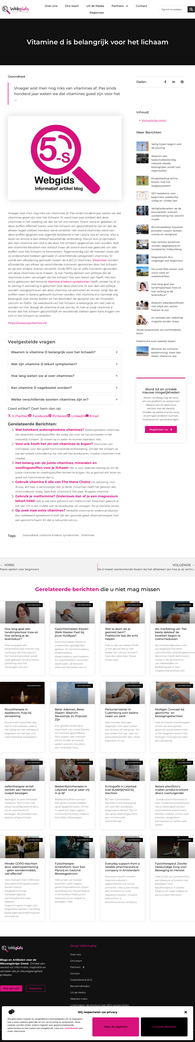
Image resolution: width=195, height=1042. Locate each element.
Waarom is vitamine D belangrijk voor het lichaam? (64, 352)
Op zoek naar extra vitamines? (40, 510)
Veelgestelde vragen (154, 120)
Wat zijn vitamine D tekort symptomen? (64, 364)
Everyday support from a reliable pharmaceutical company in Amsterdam (122, 867)
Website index (79, 998)
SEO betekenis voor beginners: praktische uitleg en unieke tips (164, 197)
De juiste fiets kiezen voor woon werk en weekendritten (167, 272)
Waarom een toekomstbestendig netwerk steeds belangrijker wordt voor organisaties (165, 163)
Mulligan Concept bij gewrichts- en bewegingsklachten (169, 713)
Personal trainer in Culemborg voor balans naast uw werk (121, 713)
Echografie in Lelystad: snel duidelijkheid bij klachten (121, 790)
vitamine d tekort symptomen (68, 281)
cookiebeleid (71, 1028)
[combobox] (173, 9)
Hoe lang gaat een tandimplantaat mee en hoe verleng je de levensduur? (21, 634)
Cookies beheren (164, 1026)
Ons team (72, 6)
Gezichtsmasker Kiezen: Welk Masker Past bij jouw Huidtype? (72, 632)
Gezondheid (16, 76)
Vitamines (99, 260)
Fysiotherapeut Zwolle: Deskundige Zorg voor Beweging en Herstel (171, 867)
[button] (186, 1012)
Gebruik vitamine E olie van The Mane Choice (53, 482)
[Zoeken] (191, 9)
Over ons (51, 6)
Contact (141, 6)
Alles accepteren (115, 1026)
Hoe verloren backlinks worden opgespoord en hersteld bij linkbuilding (166, 245)
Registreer (97, 12)
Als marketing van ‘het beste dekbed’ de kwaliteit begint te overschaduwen (171, 634)
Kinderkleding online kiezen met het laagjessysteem (164, 182)
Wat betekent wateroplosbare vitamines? (49, 430)
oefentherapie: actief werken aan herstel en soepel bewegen (20, 790)
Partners (120, 6)
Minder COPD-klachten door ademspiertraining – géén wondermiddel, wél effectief (21, 868)
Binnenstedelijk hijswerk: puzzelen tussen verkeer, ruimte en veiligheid (167, 231)
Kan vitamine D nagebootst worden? (64, 387)
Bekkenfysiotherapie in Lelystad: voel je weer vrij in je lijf (72, 790)
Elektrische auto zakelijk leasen (156, 341)
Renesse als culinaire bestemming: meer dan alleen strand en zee (166, 352)
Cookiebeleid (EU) (81, 979)
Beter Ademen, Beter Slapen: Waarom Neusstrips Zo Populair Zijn (71, 714)
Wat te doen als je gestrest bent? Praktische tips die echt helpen (121, 634)
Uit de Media (95, 6)
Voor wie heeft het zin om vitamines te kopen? (54, 444)
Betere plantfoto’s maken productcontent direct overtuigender (171, 790)
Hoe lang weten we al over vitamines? (64, 376)
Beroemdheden (80, 986)
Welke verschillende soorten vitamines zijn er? (64, 399)
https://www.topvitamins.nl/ (27, 323)
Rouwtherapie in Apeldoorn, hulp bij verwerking (18, 713)
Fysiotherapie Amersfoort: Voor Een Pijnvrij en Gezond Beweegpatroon (70, 868)
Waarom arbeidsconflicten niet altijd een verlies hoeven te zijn (167, 306)
